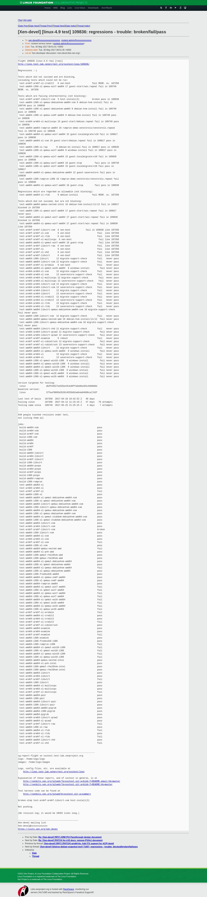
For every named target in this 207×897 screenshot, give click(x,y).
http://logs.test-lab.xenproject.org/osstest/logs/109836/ (53, 64)
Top (20, 20)
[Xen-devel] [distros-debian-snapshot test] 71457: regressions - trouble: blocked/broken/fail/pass (89, 846)
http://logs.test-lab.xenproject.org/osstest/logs (54, 771)
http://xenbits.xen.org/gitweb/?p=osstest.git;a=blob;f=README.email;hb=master (71, 781)
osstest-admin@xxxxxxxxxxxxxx (76, 40)
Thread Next (58, 26)
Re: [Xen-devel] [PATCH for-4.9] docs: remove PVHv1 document (70, 840)
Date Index (71, 26)
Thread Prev (45, 26)
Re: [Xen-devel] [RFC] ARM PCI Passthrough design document (70, 837)
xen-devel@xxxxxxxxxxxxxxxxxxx (44, 40)
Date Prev (23, 26)
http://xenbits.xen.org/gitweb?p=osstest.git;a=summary (57, 794)
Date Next (33, 26)
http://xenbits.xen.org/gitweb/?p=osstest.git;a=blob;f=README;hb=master (68, 784)
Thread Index (83, 26)
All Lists (27, 20)
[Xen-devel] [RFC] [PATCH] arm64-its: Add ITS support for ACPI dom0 (79, 843)
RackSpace (68, 889)
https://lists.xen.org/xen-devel (38, 829)
